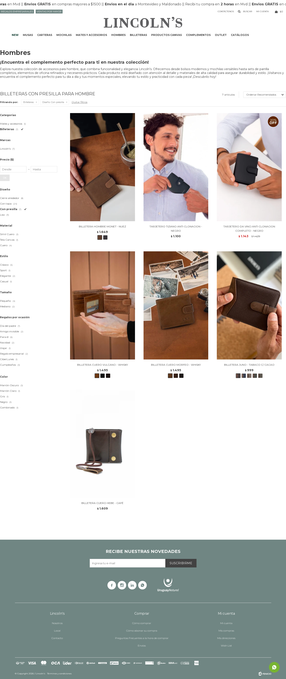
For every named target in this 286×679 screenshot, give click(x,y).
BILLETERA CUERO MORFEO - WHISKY (176, 364)
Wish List (226, 645)
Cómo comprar (141, 623)
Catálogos (240, 35)
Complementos (198, 35)
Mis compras (226, 630)
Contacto (57, 638)
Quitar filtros (79, 102)
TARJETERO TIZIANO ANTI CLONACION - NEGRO (176, 228)
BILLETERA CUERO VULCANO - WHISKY (102, 364)
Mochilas (64, 35)
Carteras (44, 35)
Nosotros (57, 623)
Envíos (142, 645)
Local (57, 630)
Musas (28, 35)
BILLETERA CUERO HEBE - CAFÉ (102, 503)
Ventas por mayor (49, 11)
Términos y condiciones (59, 673)
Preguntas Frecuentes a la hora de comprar (142, 638)
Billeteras (138, 35)
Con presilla (53, 102)
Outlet (221, 35)
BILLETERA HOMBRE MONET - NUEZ (102, 226)
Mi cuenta (226, 623)
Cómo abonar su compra (141, 630)
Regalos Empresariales (17, 11)
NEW (15, 35)
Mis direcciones (226, 638)
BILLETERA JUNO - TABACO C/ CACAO (249, 364)
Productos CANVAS (166, 35)
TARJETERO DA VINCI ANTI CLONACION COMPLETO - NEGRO (249, 228)
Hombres (118, 35)
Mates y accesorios (91, 35)
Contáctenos (226, 11)
